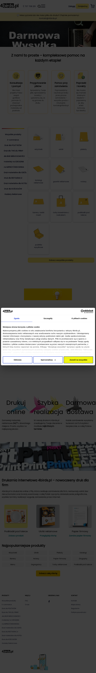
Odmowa (17, 360)
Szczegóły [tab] (48, 318)
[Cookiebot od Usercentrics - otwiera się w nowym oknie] (82, 311)
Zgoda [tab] (17, 318)
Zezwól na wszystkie (78, 360)
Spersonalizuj (48, 360)
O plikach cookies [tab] (79, 318)
